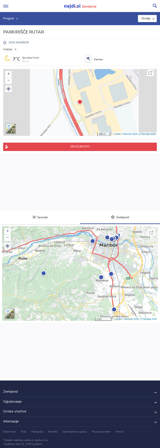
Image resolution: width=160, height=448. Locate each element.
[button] (8, 89)
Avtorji (119, 431)
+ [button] (8, 74)
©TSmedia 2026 (147, 134)
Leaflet (116, 134)
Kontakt (52, 431)
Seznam (40, 217)
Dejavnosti (9, 431)
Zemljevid (120, 217)
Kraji (23, 431)
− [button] (8, 81)
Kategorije (37, 431)
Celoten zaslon (150, 73)
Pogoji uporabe (101, 431)
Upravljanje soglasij (74, 431)
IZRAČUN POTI (80, 147)
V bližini (8, 49)
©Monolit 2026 (129, 134)
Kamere (98, 59)
